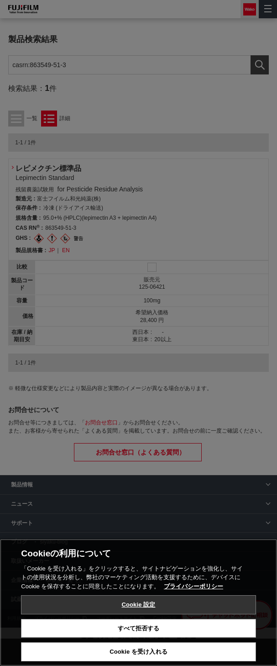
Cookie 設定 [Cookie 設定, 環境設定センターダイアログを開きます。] (138, 604)
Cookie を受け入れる (138, 651)
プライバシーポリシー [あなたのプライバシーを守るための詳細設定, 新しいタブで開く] (193, 586)
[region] (138, 602)
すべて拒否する (139, 628)
